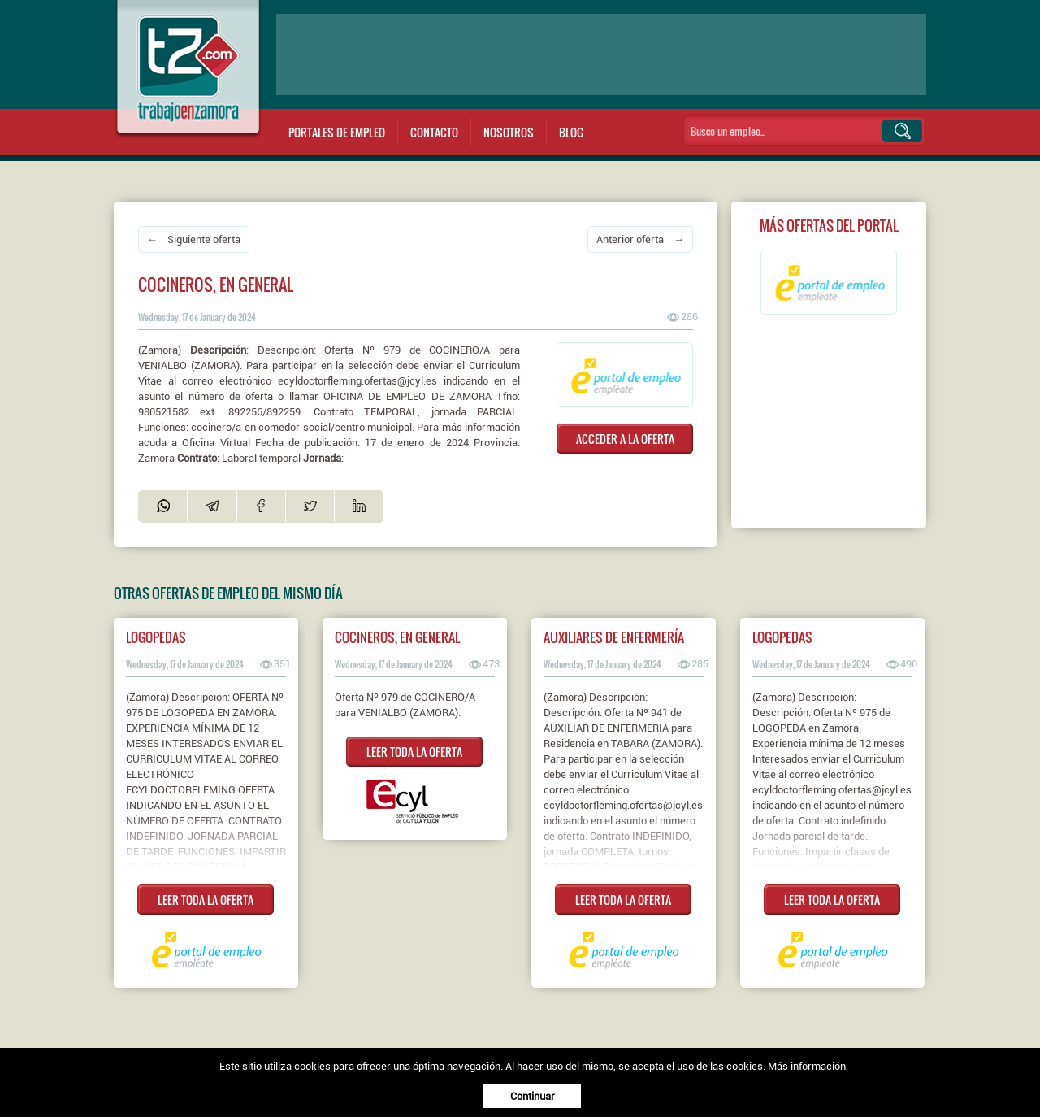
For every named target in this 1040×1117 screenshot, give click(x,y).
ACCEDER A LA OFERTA (625, 438)
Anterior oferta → (640, 239)
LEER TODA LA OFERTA (206, 899)
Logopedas (156, 637)
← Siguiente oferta (193, 239)
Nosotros (508, 132)
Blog (571, 132)
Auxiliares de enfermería (614, 637)
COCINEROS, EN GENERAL (397, 637)
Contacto (434, 132)
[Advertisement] (601, 54)
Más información (807, 1066)
